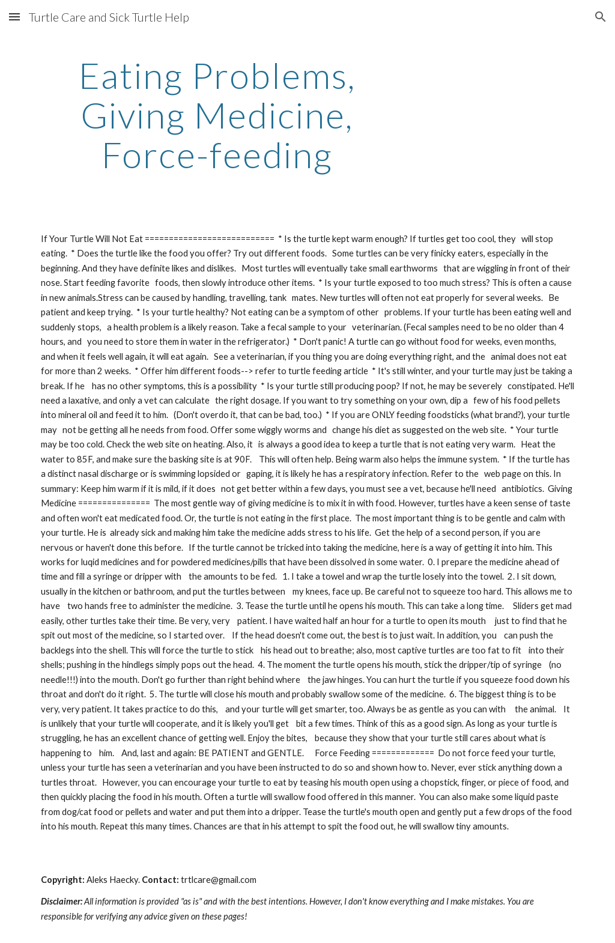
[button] (14, 16)
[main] (217, 114)
